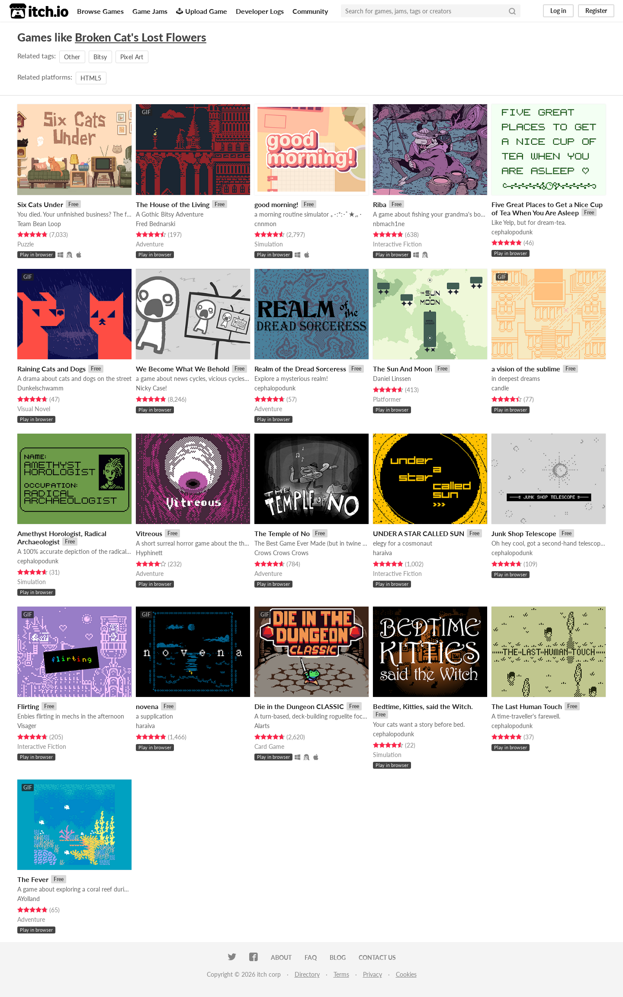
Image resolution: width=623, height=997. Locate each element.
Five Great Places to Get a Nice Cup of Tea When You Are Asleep (547, 208)
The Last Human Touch (526, 706)
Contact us (377, 957)
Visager (26, 725)
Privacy (372, 974)
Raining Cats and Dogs (51, 368)
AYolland (28, 898)
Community (310, 11)
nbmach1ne (389, 223)
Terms (341, 974)
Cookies (406, 974)
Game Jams (149, 11)
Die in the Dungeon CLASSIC (299, 706)
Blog (338, 957)
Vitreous (149, 533)
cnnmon (265, 223)
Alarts (262, 725)
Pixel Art (132, 57)
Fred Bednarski (155, 223)
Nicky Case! (151, 388)
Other (72, 57)
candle (500, 388)
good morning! (276, 204)
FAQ (311, 957)
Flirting (28, 706)
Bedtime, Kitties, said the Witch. (423, 706)
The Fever (32, 879)
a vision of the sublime (525, 368)
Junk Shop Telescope (523, 533)
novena (147, 706)
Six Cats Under (40, 204)
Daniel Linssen (392, 378)
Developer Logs (260, 11)
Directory (307, 974)
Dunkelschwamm (40, 388)
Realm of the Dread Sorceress (300, 368)
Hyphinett (149, 552)
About (281, 957)
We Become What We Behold (182, 368)
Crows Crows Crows (281, 552)
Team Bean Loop (39, 223)
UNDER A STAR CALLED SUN (418, 533)
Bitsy (100, 57)
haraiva (382, 552)
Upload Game (201, 11)
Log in (558, 10)
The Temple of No (282, 533)
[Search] (512, 10)
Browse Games (100, 11)
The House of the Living (172, 204)
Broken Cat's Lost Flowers (140, 37)
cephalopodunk (512, 232)
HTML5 (91, 78)
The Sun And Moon (402, 368)
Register (596, 10)
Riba (379, 204)
